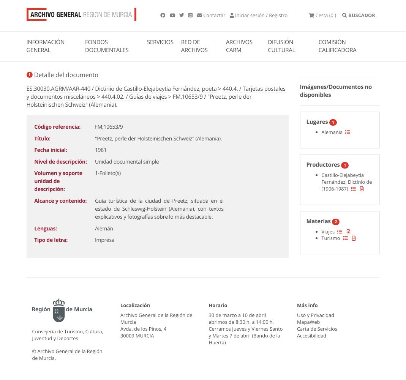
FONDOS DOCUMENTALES (107, 46)
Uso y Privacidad (315, 315)
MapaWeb (308, 322)
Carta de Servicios (317, 328)
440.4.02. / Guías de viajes (134, 97)
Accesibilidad (311, 335)
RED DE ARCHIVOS (194, 46)
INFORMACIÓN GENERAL (46, 46)
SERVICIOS (160, 42)
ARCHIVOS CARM (239, 46)
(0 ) (322, 15)
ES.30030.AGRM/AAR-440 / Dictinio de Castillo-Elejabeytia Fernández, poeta (122, 89)
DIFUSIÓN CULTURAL (281, 46)
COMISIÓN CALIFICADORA (338, 46)
